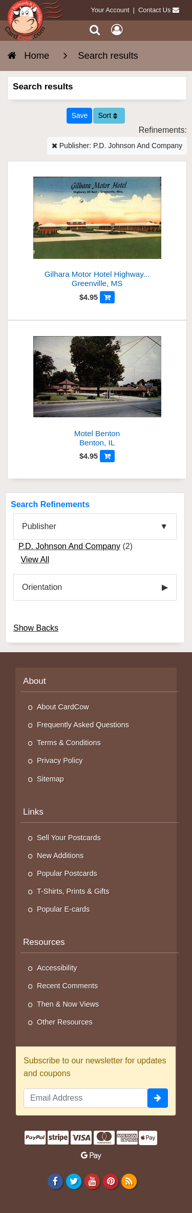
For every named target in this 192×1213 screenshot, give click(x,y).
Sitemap (50, 779)
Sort (107, 115)
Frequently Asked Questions (83, 725)
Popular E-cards (63, 909)
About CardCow (63, 707)
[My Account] (116, 29)
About (34, 681)
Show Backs (35, 628)
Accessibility (57, 968)
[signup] (157, 1098)
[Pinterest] (110, 1181)
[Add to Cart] (107, 297)
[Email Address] (85, 1098)
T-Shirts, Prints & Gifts (73, 891)
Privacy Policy (60, 760)
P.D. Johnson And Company (69, 546)
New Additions (60, 855)
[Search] (95, 29)
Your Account (110, 10)
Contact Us (154, 10)
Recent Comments (67, 986)
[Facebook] (55, 1181)
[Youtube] (92, 1181)
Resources (44, 942)
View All (34, 559)
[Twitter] (73, 1181)
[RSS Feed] (129, 1181)
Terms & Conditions (69, 743)
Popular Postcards (67, 873)
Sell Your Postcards (69, 838)
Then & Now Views (68, 1004)
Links (33, 812)
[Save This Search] (79, 116)
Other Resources (65, 1022)
